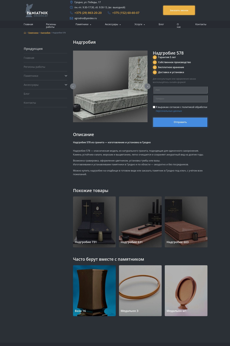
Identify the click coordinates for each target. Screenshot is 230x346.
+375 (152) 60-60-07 (125, 13)
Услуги (138, 24)
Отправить (180, 122)
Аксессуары (111, 24)
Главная (28, 24)
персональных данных (169, 110)
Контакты (200, 24)
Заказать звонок (179, 10)
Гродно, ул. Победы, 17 (88, 2)
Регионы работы (51, 25)
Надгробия (45, 33)
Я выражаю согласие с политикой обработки (181, 108)
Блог (161, 24)
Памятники (82, 24)
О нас (179, 25)
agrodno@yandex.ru (86, 18)
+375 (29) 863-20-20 (88, 13)
